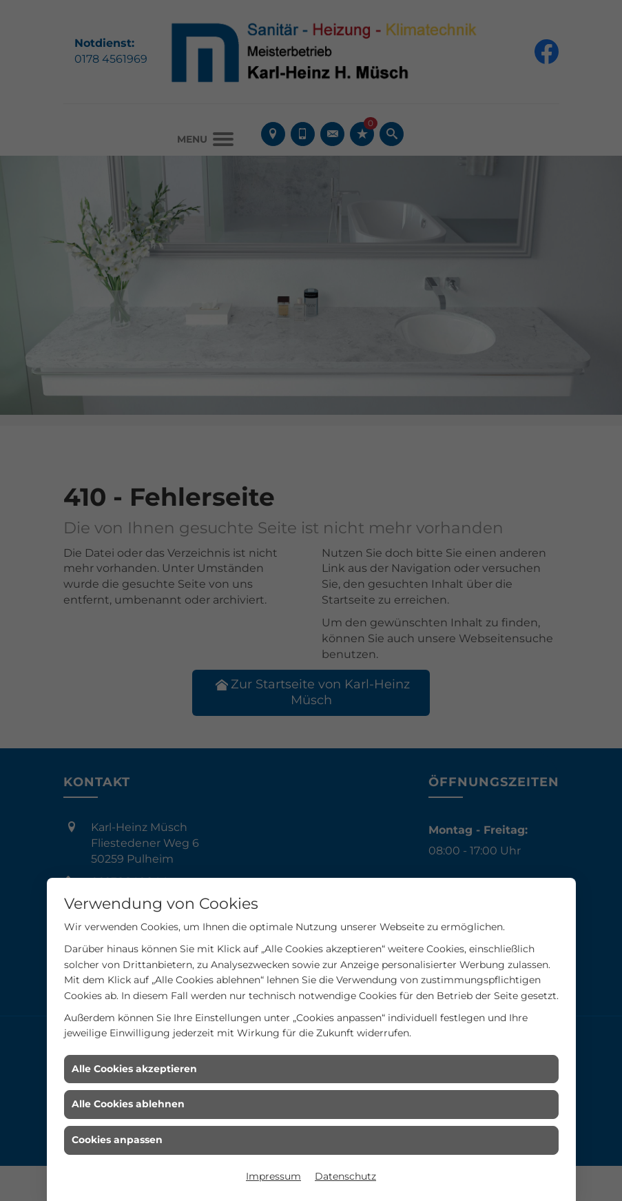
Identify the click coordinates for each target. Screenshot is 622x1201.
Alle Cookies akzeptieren (134, 1069)
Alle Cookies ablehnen (128, 1104)
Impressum (273, 1176)
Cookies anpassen (117, 1139)
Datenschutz (345, 1176)
